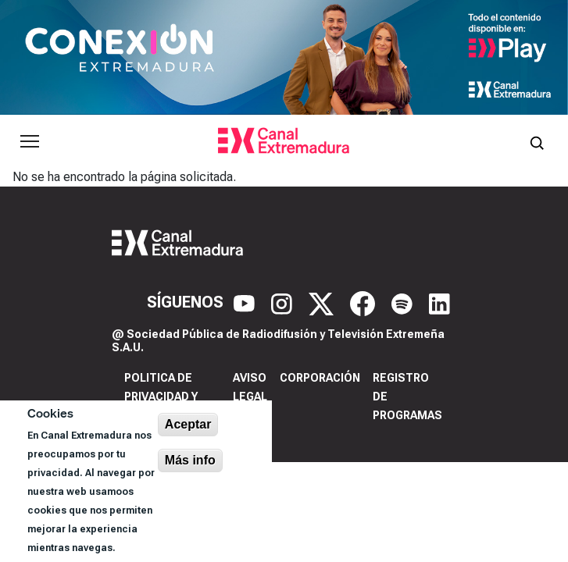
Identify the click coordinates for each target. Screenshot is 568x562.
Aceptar (188, 424)
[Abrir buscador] (536, 141)
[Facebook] (364, 302)
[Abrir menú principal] (30, 141)
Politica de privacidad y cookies (161, 397)
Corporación (320, 378)
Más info (190, 460)
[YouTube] (246, 302)
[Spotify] (403, 302)
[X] (323, 302)
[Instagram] (283, 302)
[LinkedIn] (439, 302)
